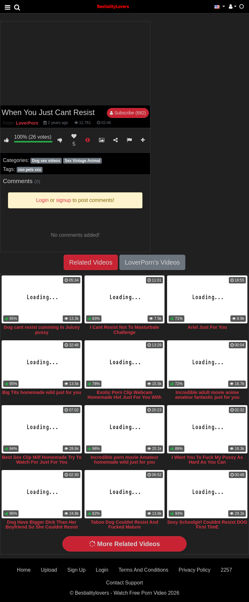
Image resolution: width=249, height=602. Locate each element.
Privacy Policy (195, 570)
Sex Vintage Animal (82, 160)
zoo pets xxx (29, 169)
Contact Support (124, 582)
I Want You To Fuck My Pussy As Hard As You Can (207, 460)
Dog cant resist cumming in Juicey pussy (42, 330)
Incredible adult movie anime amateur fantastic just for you (207, 395)
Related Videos (90, 262)
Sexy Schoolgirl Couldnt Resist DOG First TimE (207, 525)
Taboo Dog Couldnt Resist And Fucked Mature (124, 525)
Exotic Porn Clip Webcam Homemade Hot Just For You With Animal (124, 397)
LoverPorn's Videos (152, 262)
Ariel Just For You (207, 327)
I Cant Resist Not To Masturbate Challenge (124, 330)
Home (24, 570)
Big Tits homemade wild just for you (41, 392)
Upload (49, 570)
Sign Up (76, 570)
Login (102, 570)
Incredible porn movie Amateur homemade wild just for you (124, 460)
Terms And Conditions (143, 570)
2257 (226, 570)
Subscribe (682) (128, 112)
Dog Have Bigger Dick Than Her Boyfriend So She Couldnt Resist (42, 525)
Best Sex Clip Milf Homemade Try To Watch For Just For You (41, 460)
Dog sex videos (46, 160)
